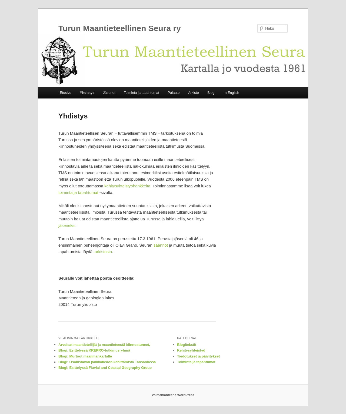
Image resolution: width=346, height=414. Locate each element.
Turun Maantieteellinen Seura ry (119, 28)
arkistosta (103, 251)
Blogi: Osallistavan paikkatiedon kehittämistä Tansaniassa (107, 362)
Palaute (173, 93)
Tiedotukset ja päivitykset (198, 356)
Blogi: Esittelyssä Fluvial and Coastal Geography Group (105, 368)
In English (231, 93)
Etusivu (65, 93)
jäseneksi (66, 225)
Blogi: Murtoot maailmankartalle (85, 356)
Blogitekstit (186, 345)
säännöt (161, 245)
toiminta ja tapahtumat (78, 192)
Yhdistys (87, 93)
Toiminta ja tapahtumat (141, 93)
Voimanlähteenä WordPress (173, 395)
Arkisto (193, 93)
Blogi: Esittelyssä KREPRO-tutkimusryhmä (94, 350)
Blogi (211, 93)
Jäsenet (109, 93)
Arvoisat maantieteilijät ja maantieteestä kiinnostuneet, (104, 345)
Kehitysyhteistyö (191, 350)
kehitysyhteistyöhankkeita (127, 186)
